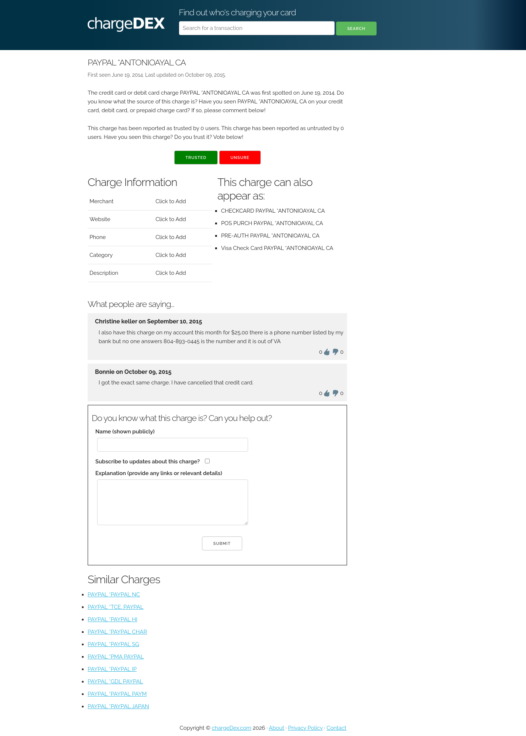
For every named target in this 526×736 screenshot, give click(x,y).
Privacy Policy (305, 728)
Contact (336, 728)
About (276, 728)
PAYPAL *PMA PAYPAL (116, 656)
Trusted (196, 157)
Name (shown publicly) (125, 431)
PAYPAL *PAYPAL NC (114, 594)
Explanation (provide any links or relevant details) (158, 473)
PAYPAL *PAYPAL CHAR (117, 632)
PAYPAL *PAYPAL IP (112, 669)
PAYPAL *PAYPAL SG (113, 644)
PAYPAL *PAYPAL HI (112, 619)
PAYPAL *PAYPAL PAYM (117, 694)
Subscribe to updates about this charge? (147, 461)
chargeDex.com (231, 728)
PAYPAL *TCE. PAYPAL (116, 607)
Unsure (239, 157)
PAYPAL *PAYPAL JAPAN (118, 706)
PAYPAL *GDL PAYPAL (115, 681)
